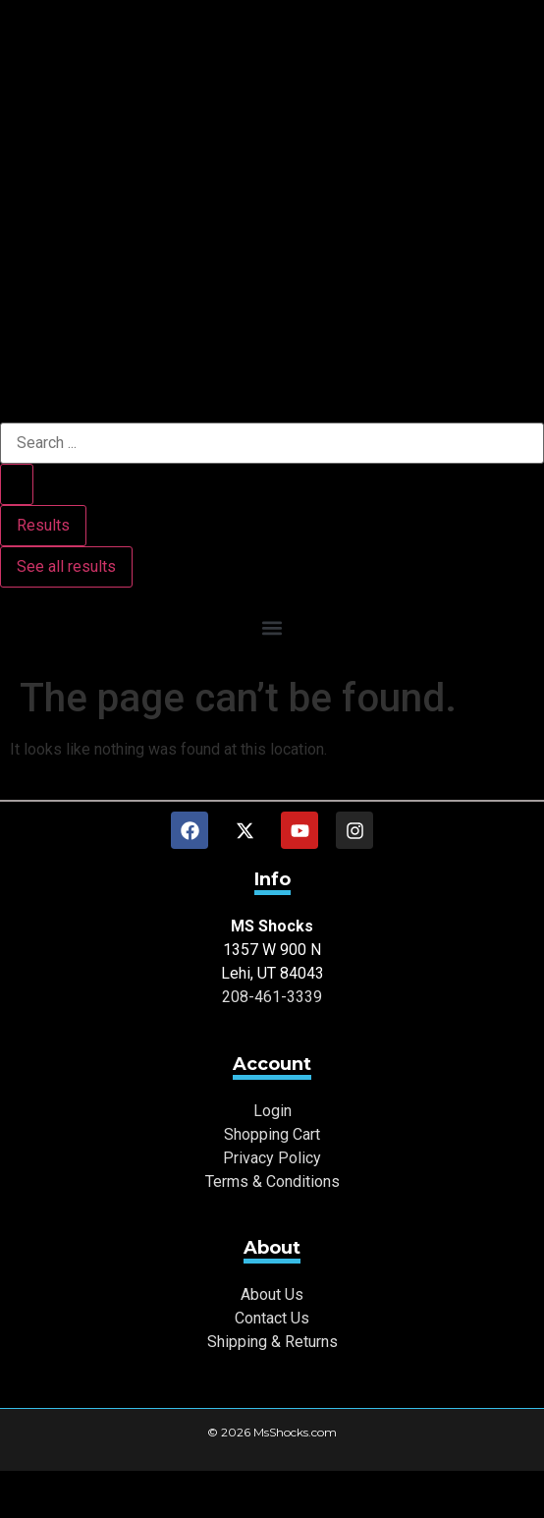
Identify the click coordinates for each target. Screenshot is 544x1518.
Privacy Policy (272, 1158)
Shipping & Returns (272, 1341)
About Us (272, 1294)
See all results (66, 566)
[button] (272, 627)
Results (43, 525)
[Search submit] (16, 484)
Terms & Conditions (272, 1181)
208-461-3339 (272, 996)
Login (272, 1110)
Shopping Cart (272, 1134)
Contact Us (272, 1318)
